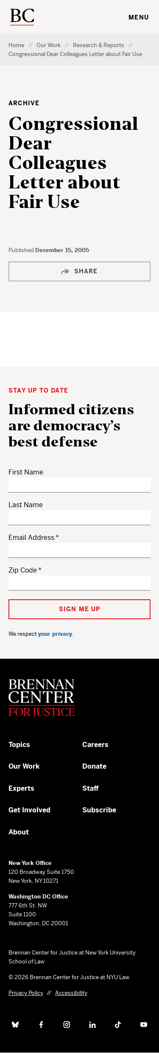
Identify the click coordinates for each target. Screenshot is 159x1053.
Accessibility (71, 993)
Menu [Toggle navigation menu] (138, 17)
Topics (19, 744)
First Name (25, 472)
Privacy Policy (25, 993)
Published (21, 250)
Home (16, 45)
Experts (21, 788)
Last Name (25, 504)
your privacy (55, 633)
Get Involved (29, 810)
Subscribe (99, 810)
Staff (90, 788)
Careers (95, 744)
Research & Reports (98, 45)
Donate (94, 766)
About (18, 832)
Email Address (31, 537)
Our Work (48, 45)
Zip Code (22, 570)
